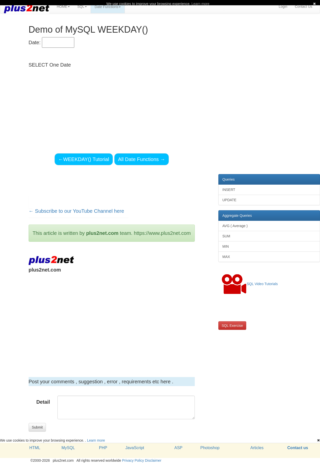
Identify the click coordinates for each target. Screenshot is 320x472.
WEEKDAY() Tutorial (83, 159)
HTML (34, 448)
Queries (228, 179)
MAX (226, 257)
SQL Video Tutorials (250, 284)
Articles (256, 448)
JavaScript (134, 448)
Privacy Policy (133, 460)
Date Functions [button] (108, 7)
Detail (43, 402)
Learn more (96, 440)
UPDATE (229, 200)
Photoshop (210, 448)
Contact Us (303, 7)
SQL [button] (82, 7)
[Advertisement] (111, 318)
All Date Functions (141, 159)
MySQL (68, 448)
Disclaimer (153, 460)
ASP (178, 448)
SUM (226, 236)
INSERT (228, 190)
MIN (225, 246)
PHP (103, 448)
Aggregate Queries (237, 216)
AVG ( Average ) (235, 226)
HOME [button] (63, 7)
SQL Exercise (232, 326)
